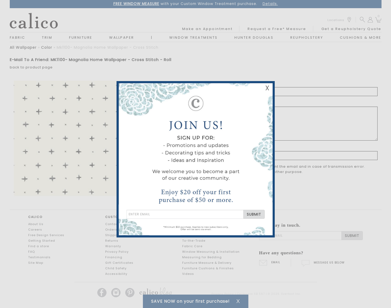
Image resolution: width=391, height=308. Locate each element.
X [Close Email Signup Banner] (267, 88)
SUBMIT (254, 214)
